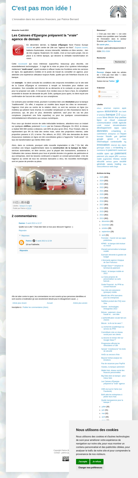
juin (103, 410)
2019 (102, 198)
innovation (103, 144)
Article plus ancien (80, 303)
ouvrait (29, 47)
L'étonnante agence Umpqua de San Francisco (112, 261)
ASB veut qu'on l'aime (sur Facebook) (111, 390)
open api (109, 153)
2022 (102, 187)
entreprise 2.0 (113, 134)
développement (104, 128)
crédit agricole (119, 123)
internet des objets (118, 145)
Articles (102, 92)
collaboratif (122, 120)
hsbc (124, 139)
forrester (100, 136)
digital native (120, 128)
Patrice (29, 241)
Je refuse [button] (96, 461)
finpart (123, 134)
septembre (106, 232)
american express (112, 108)
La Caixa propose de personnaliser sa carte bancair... (111, 279)
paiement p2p (102, 156)
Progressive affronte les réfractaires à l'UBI (110, 344)
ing (125, 142)
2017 (102, 205)
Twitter (112, 81)
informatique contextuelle (109, 141)
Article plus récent (19, 303)
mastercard (121, 150)
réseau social (119, 159)
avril (103, 417)
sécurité (100, 161)
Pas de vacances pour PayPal (113, 363)
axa (120, 112)
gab (115, 136)
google (100, 139)
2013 (102, 218)
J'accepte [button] (82, 461)
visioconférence (103, 167)
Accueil (50, 303)
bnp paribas (120, 117)
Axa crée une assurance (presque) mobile (110, 291)
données (102, 130)
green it (112, 139)
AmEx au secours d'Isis (110, 355)
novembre (106, 225)
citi (106, 120)
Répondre (23, 231)
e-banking (116, 131)
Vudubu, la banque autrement (112, 367)
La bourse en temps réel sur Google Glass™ (112, 339)
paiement (120, 153)
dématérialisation (119, 125)
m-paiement (111, 150)
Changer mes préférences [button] (90, 467)
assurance (111, 111)
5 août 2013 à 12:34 (44, 241)
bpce (30, 206)
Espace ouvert (81, 47)
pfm (116, 156)
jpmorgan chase (103, 148)
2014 (102, 215)
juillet (104, 407)
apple (124, 108)
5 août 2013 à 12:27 (34, 223)
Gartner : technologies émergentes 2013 (110, 308)
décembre (106, 221)
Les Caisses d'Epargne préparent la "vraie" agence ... (113, 383)
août (104, 235)
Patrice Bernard (114, 41)
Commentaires (105, 97)
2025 (102, 177)
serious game (112, 162)
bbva (105, 117)
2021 (102, 191)
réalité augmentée (104, 159)
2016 (102, 208)
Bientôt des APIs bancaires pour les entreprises (111, 297)
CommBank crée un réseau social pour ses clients (112, 333)
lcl (111, 148)
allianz (99, 108)
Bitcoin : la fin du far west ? (111, 323)
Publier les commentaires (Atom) (35, 307)
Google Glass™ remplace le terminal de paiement (112, 267)
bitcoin (111, 117)
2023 (102, 184)
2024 (102, 181)
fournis (44, 126)
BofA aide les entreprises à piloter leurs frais (111, 396)
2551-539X (105, 51)
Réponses (25, 236)
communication (104, 123)
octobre (105, 228)
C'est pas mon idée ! (41, 8)
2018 (102, 201)
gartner (123, 136)
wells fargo (114, 167)
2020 (102, 194)
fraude (109, 136)
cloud (112, 120)
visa (124, 164)
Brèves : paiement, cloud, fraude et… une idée (111, 313)
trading (118, 164)
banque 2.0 (24, 206)
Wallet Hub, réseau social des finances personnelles (112, 371)
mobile (100, 153)
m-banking (118, 147)
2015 (102, 211)
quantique (122, 156)
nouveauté (22, 64)
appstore (100, 112)
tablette (110, 164)
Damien (22, 223)
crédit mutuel (103, 125)
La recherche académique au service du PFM (112, 328)
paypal (111, 156)
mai (103, 413)
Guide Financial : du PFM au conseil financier (112, 286)
